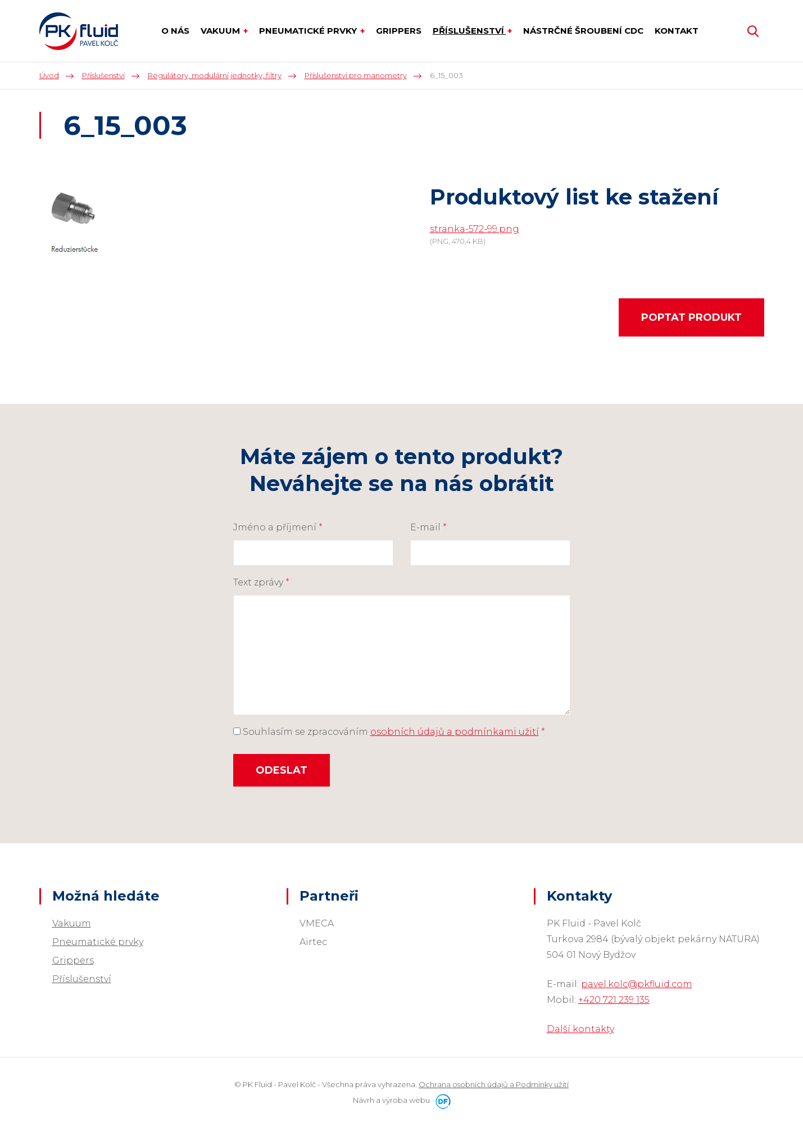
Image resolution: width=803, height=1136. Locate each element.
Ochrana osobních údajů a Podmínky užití (494, 1084)
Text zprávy (261, 582)
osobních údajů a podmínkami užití (454, 731)
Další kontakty (580, 1029)
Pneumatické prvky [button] (309, 30)
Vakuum (71, 923)
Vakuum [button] (221, 30)
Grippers (73, 960)
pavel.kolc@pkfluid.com (636, 984)
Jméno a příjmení (278, 527)
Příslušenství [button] (469, 30)
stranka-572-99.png (474, 229)
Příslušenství (81, 979)
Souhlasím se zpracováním (389, 731)
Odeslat (281, 770)
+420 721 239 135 (614, 999)
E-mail (428, 527)
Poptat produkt (691, 317)
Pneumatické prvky (97, 942)
